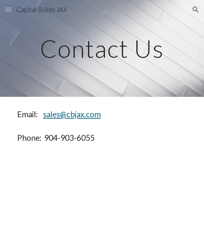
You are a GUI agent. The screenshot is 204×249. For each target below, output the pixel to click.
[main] (102, 49)
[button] (8, 9)
